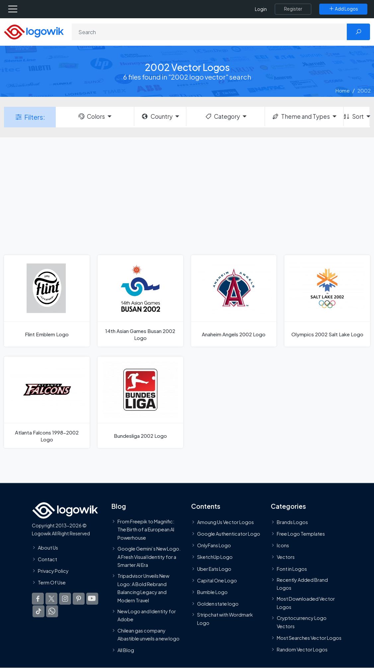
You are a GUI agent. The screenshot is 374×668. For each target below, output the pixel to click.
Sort (354, 116)
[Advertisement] (187, 195)
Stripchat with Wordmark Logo (225, 619)
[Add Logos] (343, 9)
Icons (283, 546)
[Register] (293, 9)
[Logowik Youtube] (92, 599)
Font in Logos (292, 569)
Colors (91, 116)
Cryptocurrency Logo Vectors (302, 622)
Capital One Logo (217, 580)
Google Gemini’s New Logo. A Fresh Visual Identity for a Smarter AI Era (149, 557)
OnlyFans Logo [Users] (214, 546)
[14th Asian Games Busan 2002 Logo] (140, 301)
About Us (48, 548)
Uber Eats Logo (214, 569)
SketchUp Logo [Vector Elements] (215, 557)
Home (343, 90)
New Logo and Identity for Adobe (146, 615)
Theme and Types (301, 116)
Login (261, 9)
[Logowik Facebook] (38, 599)
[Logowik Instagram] (65, 599)
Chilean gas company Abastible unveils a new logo (148, 634)
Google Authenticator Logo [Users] (228, 534)
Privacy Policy (53, 571)
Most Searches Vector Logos (309, 638)
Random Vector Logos (302, 649)
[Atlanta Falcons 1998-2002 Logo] (47, 402)
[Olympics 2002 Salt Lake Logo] (327, 301)
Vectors (286, 557)
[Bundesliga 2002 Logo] (140, 402)
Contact (47, 559)
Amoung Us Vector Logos (225, 522)
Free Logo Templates (301, 534)
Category (222, 116)
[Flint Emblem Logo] (47, 301)
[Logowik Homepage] (34, 31)
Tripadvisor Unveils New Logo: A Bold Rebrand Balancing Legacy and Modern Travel (143, 588)
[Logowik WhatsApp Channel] (52, 612)
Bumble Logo (212, 592)
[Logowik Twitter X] (51, 599)
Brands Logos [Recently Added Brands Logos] (292, 522)
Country (156, 116)
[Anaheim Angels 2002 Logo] (234, 301)
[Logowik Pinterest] (79, 599)
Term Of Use (52, 582)
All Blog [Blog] (125, 650)
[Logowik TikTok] (38, 612)
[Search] (209, 32)
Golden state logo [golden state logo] (218, 604)
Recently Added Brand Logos (302, 584)
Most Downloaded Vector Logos (306, 603)
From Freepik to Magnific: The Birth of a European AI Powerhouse (145, 529)
